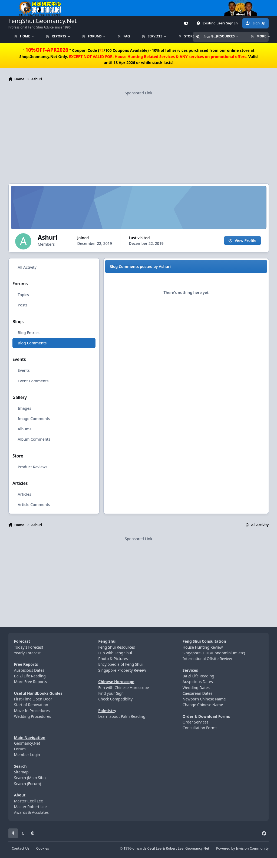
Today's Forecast (28, 647)
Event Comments (33, 380)
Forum (20, 748)
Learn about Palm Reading (121, 716)
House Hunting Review (203, 647)
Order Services (196, 722)
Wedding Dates (196, 687)
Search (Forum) (27, 783)
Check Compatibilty (115, 699)
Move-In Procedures (32, 710)
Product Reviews (32, 466)
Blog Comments (32, 342)
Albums (24, 428)
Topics (23, 294)
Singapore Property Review (122, 670)
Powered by (242, 848)
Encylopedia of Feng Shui (120, 664)
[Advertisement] (138, 134)
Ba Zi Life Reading (30, 675)
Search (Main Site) (30, 777)
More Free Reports (30, 681)
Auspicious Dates (29, 670)
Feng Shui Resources (116, 647)
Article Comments (34, 504)
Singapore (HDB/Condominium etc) (214, 652)
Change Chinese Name (203, 704)
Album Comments (34, 439)
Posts (22, 305)
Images (24, 408)
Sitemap (21, 771)
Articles (24, 494)
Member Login (27, 754)
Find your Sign (111, 693)
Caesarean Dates (197, 693)
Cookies (42, 848)
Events (23, 370)
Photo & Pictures (113, 658)
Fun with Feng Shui (115, 652)
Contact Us (20, 848)
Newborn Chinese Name (204, 699)
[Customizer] (186, 23)
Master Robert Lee (30, 806)
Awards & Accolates (31, 812)
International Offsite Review (207, 658)
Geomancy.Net (27, 743)
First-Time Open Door (33, 699)
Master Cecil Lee (28, 800)
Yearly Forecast (27, 652)
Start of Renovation (31, 704)
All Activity (27, 267)
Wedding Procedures (32, 716)
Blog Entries (28, 332)
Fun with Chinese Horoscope (123, 687)
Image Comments (34, 418)
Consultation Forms (200, 727)
